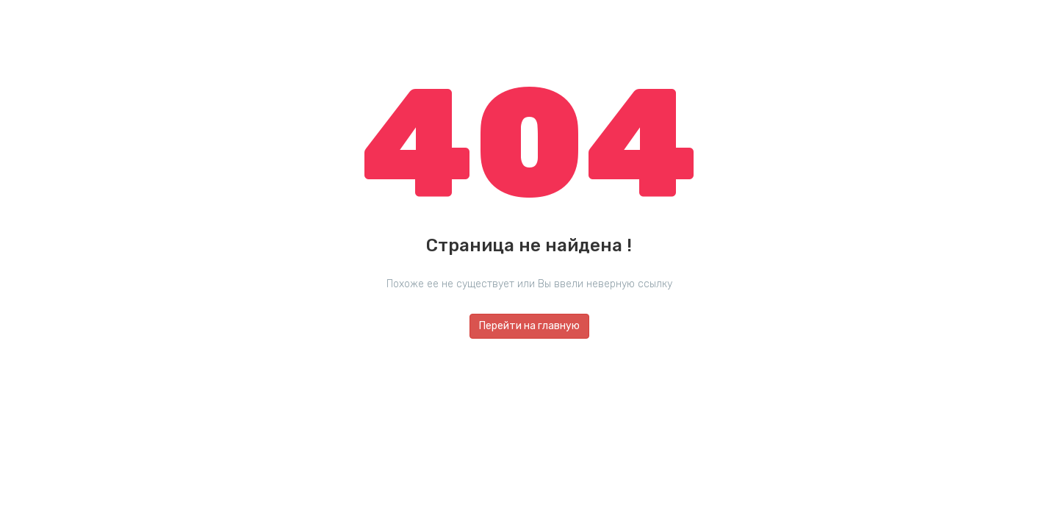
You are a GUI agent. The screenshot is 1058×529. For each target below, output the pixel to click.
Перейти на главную (529, 326)
